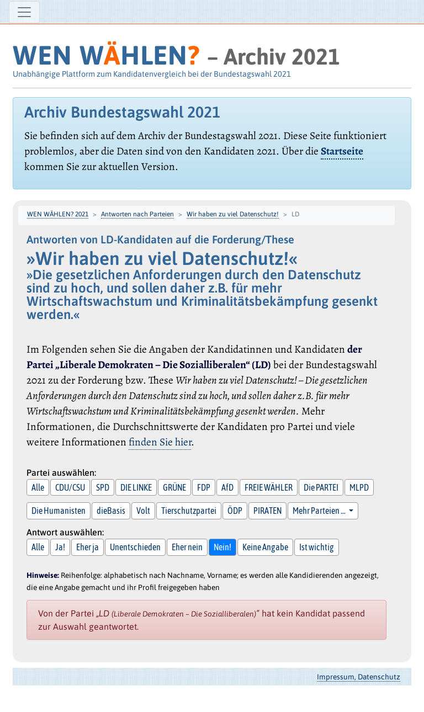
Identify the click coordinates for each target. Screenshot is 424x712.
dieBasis (111, 511)
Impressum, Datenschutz (358, 676)
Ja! (60, 547)
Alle (37, 487)
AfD (227, 487)
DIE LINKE (136, 487)
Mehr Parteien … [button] (320, 511)
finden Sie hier (160, 441)
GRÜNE (174, 487)
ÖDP (234, 511)
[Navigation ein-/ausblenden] (24, 12)
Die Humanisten (58, 511)
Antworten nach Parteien (137, 214)
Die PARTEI (321, 487)
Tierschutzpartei (188, 511)
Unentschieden (135, 547)
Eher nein (187, 547)
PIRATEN (267, 511)
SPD (102, 487)
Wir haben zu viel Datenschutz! (233, 214)
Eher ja (87, 547)
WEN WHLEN (106, 55)
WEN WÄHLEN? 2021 (57, 214)
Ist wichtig (316, 547)
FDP (203, 487)
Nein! (222, 547)
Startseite (342, 151)
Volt (143, 511)
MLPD (359, 487)
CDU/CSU (70, 487)
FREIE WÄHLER (269, 487)
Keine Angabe (265, 547)
